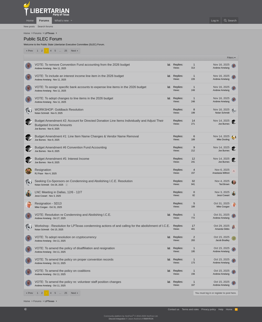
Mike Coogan (41, 207)
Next (73, 50)
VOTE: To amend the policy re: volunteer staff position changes (78, 282)
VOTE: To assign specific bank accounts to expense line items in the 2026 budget (90, 87)
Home (30, 20)
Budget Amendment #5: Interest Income (62, 158)
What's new (62, 20)
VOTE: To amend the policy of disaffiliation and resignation (75, 248)
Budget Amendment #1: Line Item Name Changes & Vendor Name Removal (87, 136)
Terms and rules (190, 309)
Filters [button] (230, 57)
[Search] (230, 20)
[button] (71, 20)
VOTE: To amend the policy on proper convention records (74, 259)
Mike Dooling (223, 139)
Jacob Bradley (222, 240)
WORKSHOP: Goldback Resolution (59, 109)
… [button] (60, 50)
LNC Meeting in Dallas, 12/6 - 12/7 (58, 192)
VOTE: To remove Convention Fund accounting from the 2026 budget (82, 64)
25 (65, 50)
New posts (29, 26)
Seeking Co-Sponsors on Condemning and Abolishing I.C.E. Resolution (84, 181)
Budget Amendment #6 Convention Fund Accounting (71, 147)
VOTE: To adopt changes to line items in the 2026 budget (74, 98)
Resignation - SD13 (48, 203)
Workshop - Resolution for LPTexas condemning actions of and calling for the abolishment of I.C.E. (102, 226)
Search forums (45, 26)
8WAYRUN (148, 319)
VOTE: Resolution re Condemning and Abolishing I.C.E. (73, 214)
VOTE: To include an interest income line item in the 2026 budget (79, 76)
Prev (30, 50)
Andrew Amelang (43, 68)
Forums (44, 20)
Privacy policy (208, 309)
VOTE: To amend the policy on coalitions (62, 271)
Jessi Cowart (41, 196)
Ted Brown (224, 184)
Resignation (43, 170)
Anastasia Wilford (221, 173)
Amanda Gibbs (222, 229)
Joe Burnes (40, 129)
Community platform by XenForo (131, 316)
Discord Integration (117, 319)
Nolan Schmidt (42, 113)
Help (221, 309)
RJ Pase (39, 173)
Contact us (173, 309)
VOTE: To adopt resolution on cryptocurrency (65, 237)
